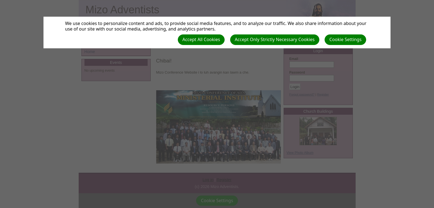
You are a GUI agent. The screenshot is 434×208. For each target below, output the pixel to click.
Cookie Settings (345, 39)
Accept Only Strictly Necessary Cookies (275, 39)
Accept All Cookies (201, 39)
